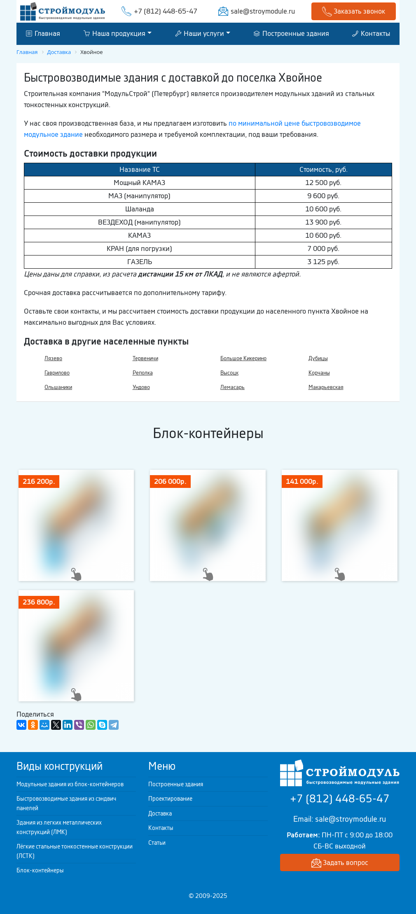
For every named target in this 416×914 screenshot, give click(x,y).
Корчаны (319, 372)
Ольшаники (58, 387)
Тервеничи (145, 358)
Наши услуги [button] (199, 33)
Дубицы (318, 358)
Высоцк (229, 372)
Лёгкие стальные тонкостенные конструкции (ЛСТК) (74, 851)
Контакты (371, 33)
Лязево (53, 358)
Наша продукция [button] (114, 33)
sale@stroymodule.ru (263, 11)
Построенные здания (291, 33)
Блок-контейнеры (40, 870)
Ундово (141, 387)
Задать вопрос (339, 863)
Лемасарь (232, 387)
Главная (43, 33)
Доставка (160, 813)
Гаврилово (57, 372)
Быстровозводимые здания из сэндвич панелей (66, 803)
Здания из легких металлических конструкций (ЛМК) (59, 827)
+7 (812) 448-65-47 (165, 11)
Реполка (143, 372)
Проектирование (170, 798)
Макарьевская (326, 387)
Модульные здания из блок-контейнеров (70, 784)
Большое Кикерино (243, 358)
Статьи (157, 842)
